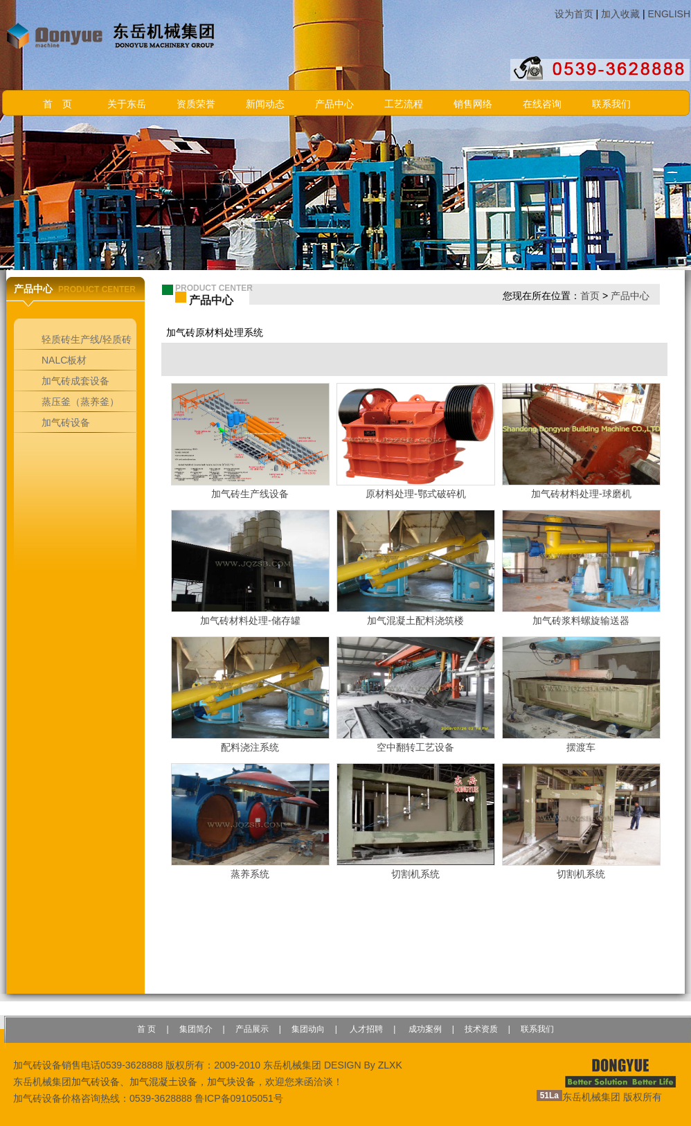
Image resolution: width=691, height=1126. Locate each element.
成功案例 (423, 1029)
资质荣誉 (196, 104)
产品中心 (334, 104)
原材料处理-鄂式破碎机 (416, 493)
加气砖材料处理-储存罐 (250, 620)
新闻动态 (265, 104)
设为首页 (574, 13)
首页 (590, 295)
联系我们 (611, 104)
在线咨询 (542, 104)
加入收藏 (620, 13)
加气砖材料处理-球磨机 (581, 493)
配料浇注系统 (250, 747)
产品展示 (252, 1029)
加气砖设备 (95, 1081)
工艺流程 (403, 104)
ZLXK (390, 1065)
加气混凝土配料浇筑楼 (415, 620)
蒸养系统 (250, 873)
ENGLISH (669, 13)
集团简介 (196, 1029)
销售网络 (473, 104)
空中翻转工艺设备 (415, 747)
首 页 (57, 104)
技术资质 (481, 1029)
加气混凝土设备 (163, 1081)
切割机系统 (415, 873)
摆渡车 (580, 747)
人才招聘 (365, 1029)
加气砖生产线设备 (250, 493)
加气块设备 (231, 1081)
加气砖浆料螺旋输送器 (580, 620)
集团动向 (308, 1029)
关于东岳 (126, 104)
